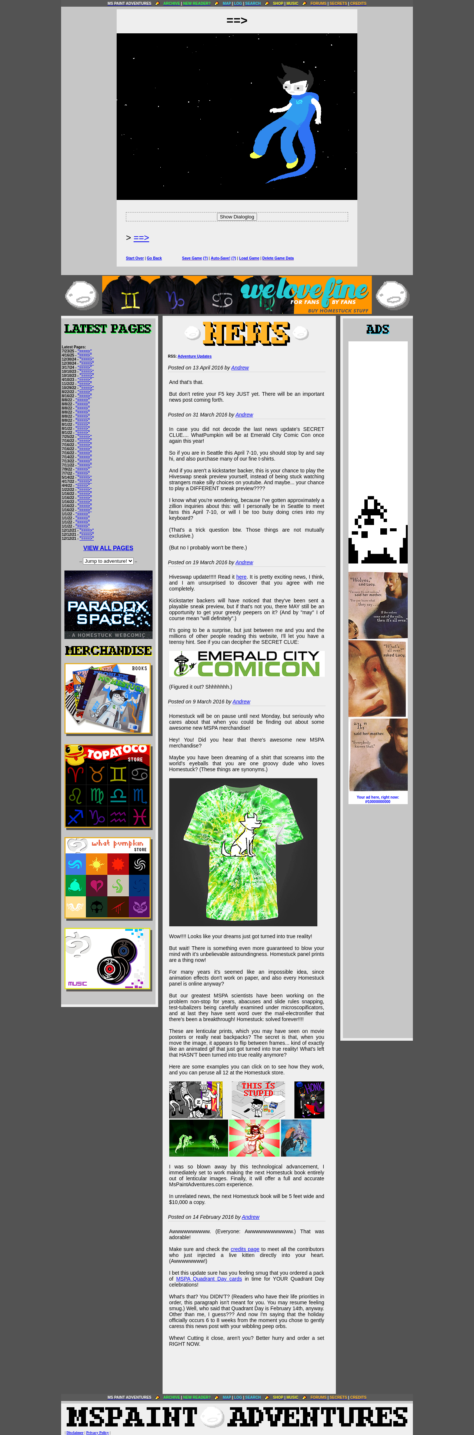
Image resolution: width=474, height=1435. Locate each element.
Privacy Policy (97, 1433)
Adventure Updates (195, 356)
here (241, 577)
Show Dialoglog (237, 217)
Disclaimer (75, 1433)
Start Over (135, 258)
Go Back (154, 258)
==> (141, 237)
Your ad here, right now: (378, 799)
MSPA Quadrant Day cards (209, 1279)
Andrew (239, 368)
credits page (245, 1249)
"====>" (84, 351)
